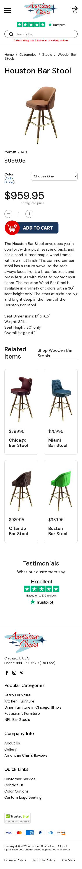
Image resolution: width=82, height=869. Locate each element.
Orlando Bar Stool (18, 531)
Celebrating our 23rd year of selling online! (41, 40)
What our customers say (41, 572)
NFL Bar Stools (17, 720)
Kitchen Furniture (19, 701)
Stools (47, 54)
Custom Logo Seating (23, 797)
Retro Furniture (17, 695)
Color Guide (9, 180)
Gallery (10, 749)
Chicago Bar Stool (18, 442)
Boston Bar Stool (57, 531)
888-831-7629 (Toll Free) (36, 663)
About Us (12, 743)
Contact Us (14, 785)
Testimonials (41, 563)
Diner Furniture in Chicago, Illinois (32, 707)
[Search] (45, 34)
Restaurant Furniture (22, 713)
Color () (9, 178)
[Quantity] (18, 214)
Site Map (68, 860)
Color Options (16, 791)
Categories (28, 54)
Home (9, 54)
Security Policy (43, 860)
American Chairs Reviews (25, 755)
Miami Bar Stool (57, 442)
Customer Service (20, 779)
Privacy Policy (15, 860)
